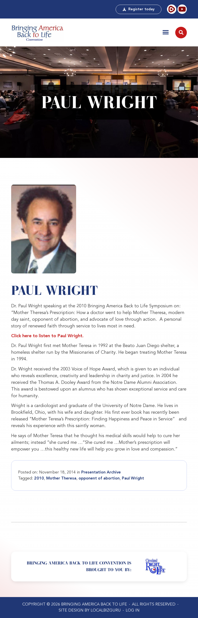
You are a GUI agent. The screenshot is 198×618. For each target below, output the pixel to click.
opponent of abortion (99, 478)
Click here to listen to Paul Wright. (47, 336)
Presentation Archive (101, 472)
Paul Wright (133, 478)
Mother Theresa (61, 478)
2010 (39, 478)
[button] (165, 32)
